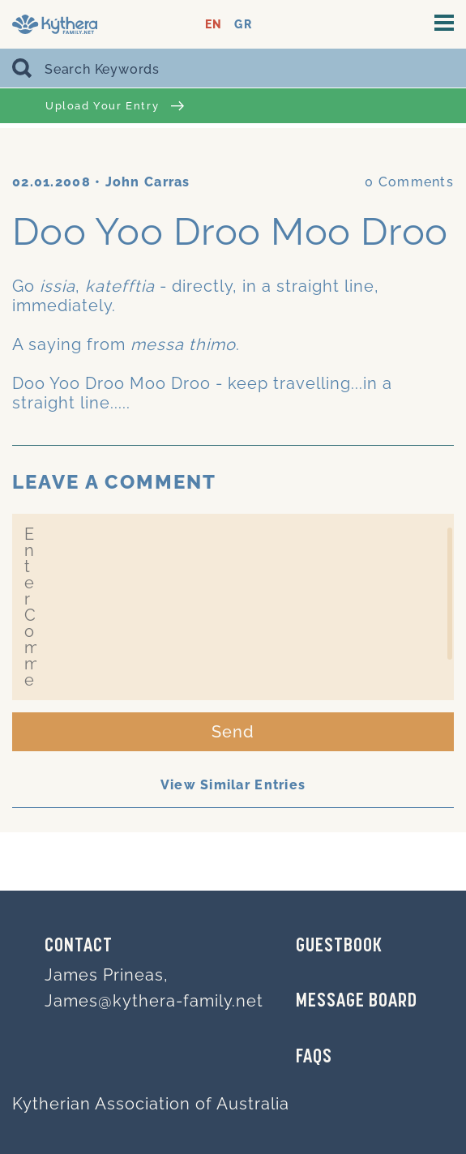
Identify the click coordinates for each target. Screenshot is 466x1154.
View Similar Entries (233, 785)
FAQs (314, 1057)
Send (233, 732)
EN (213, 25)
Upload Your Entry (114, 106)
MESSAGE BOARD (356, 1001)
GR (242, 25)
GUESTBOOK (339, 946)
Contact (79, 946)
